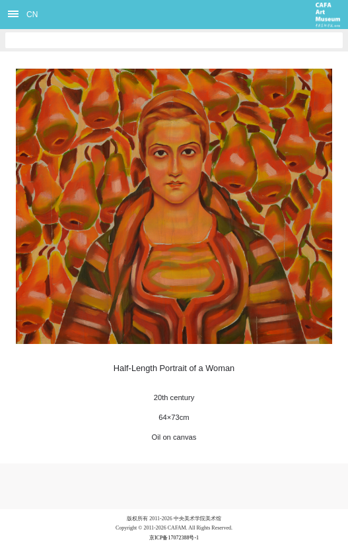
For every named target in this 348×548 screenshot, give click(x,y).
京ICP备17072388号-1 (174, 538)
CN (32, 14)
